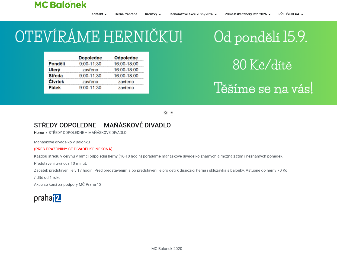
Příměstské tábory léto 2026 (246, 14)
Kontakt (97, 14)
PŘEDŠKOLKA (289, 14)
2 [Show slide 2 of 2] (171, 113)
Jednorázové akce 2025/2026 (191, 14)
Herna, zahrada (126, 14)
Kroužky (151, 14)
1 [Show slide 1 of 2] (165, 113)
